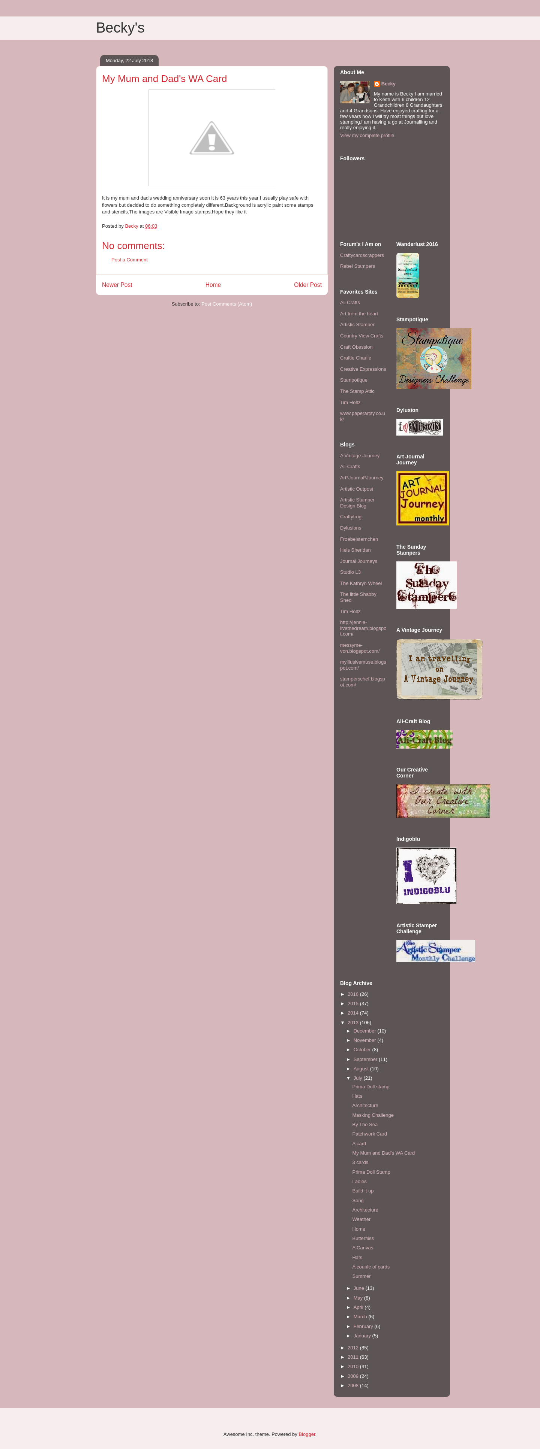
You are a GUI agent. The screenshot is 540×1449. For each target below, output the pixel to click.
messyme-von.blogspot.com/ (360, 648)
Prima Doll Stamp (371, 1172)
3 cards (360, 1162)
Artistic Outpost (356, 489)
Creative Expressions (363, 369)
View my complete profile (367, 135)
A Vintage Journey (360, 455)
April (359, 1307)
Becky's (120, 28)
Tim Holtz (350, 402)
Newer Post (117, 285)
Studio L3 (350, 572)
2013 (354, 1022)
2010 (354, 1366)
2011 (354, 1357)
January (363, 1336)
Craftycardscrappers (362, 255)
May (359, 1298)
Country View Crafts (361, 336)
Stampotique (354, 380)
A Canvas (362, 1248)
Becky (388, 84)
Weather (361, 1219)
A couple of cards (371, 1267)
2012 (354, 1348)
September (366, 1059)
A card (359, 1143)
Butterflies (363, 1238)
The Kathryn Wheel (361, 583)
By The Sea (365, 1124)
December (366, 1031)
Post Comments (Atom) (226, 304)
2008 (354, 1385)
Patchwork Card (369, 1134)
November (366, 1040)
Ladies (359, 1181)
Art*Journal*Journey (362, 478)
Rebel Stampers (357, 266)
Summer (361, 1276)
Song (357, 1200)
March (361, 1316)
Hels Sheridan (355, 550)
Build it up (363, 1191)
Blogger (306, 1434)
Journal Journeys (358, 561)
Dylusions (350, 528)
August (362, 1068)
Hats (357, 1096)
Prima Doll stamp (370, 1086)
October (363, 1049)
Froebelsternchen (359, 539)
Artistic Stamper (357, 324)
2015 (354, 1003)
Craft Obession (356, 347)
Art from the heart (359, 313)
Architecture (365, 1105)
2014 (354, 1013)
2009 (354, 1376)
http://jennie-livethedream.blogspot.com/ (363, 628)
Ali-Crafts (350, 466)
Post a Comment (129, 260)
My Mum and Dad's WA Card (383, 1153)
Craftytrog (351, 516)
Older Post (308, 285)
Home (213, 285)
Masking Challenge (373, 1115)
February (364, 1326)
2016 (354, 994)
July (359, 1078)
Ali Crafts (350, 302)
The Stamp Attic (357, 391)
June (360, 1288)
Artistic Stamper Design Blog (357, 503)
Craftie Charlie (355, 358)
